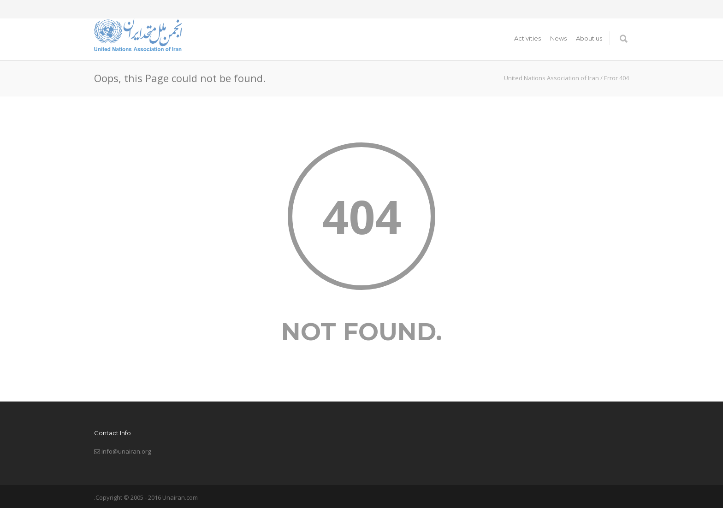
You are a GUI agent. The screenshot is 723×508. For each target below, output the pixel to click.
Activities (527, 38)
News (558, 38)
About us (589, 38)
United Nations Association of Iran (551, 78)
